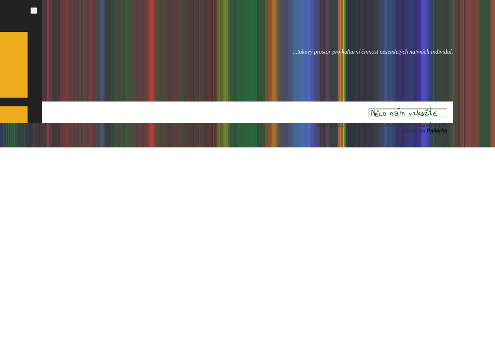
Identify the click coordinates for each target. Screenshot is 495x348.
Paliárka (437, 130)
